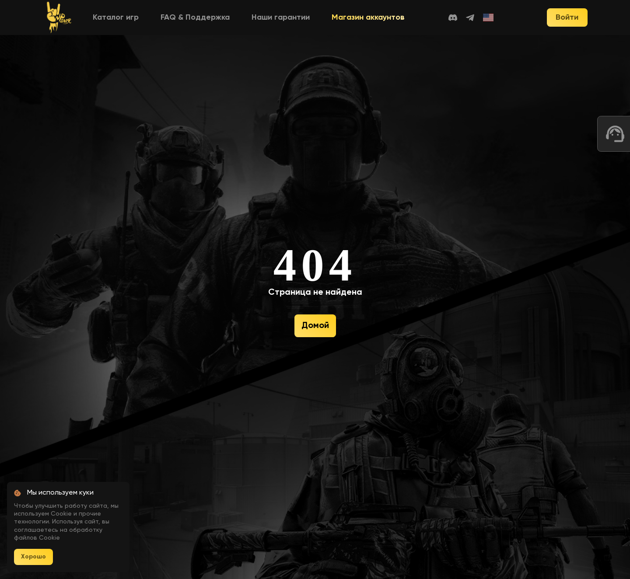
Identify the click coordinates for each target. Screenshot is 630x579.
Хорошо (33, 557)
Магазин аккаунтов (368, 17)
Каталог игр (116, 17)
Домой (315, 325)
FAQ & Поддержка (195, 17)
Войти (567, 17)
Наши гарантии (281, 17)
